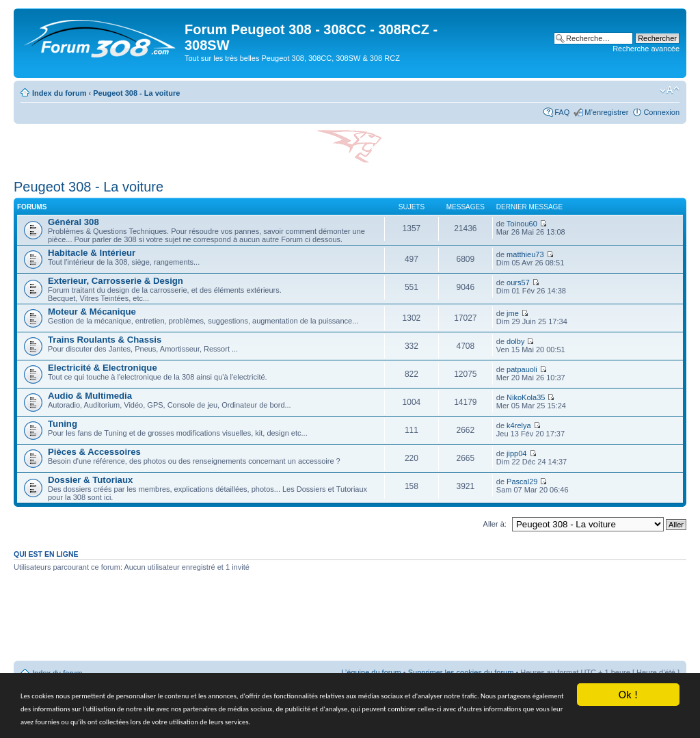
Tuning (62, 424)
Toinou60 (522, 224)
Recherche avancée (645, 48)
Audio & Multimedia (90, 396)
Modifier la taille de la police (669, 90)
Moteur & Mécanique (92, 311)
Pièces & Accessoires (94, 452)
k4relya (518, 425)
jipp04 (516, 453)
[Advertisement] (350, 621)
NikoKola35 (526, 397)
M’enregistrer (606, 112)
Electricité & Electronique (102, 368)
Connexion (661, 112)
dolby (515, 341)
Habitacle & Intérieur (91, 253)
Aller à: (495, 524)
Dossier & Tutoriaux (90, 480)
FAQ (561, 112)
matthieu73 (525, 254)
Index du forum (59, 93)
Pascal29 (522, 481)
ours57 (518, 282)
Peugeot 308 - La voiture (136, 93)
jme (513, 313)
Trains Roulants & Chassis (104, 339)
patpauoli (522, 369)
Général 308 (73, 222)
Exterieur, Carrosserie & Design (115, 281)
